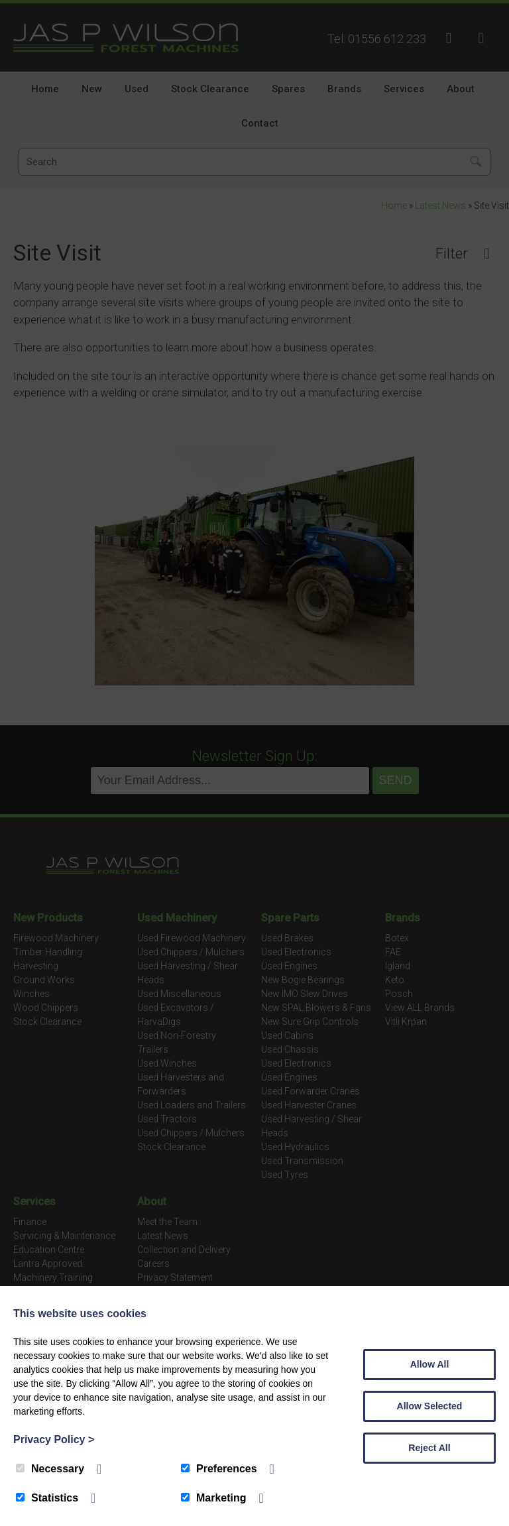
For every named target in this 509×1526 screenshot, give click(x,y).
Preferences (219, 1468)
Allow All (429, 1364)
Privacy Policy (53, 1439)
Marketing (214, 1497)
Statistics (47, 1497)
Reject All (429, 1447)
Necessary (50, 1468)
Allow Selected (430, 1406)
